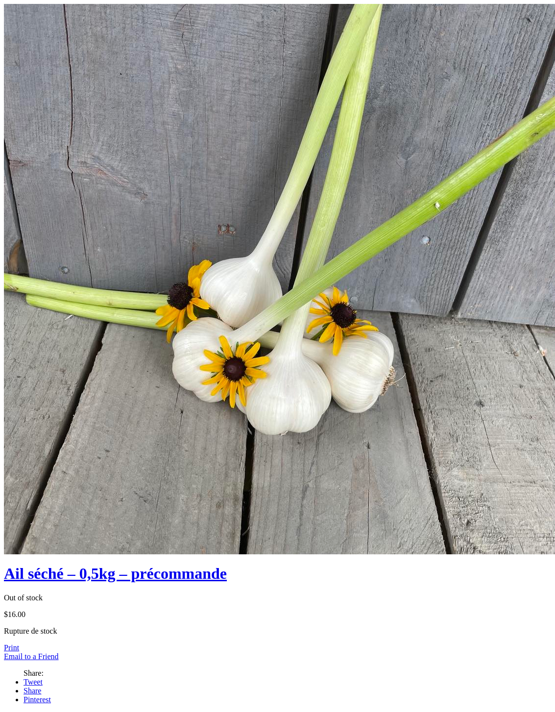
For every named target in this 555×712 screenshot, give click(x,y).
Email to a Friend (31, 656)
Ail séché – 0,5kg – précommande (115, 573)
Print (11, 647)
